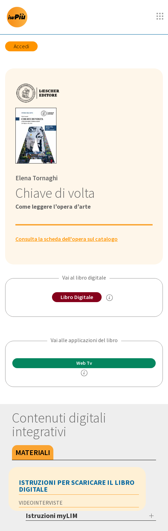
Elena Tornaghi (36, 178)
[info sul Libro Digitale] (109, 298)
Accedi (21, 46)
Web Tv (84, 363)
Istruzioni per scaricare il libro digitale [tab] (76, 485)
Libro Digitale (77, 297)
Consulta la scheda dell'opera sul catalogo (66, 238)
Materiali (32, 452)
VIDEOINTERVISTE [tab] (41, 502)
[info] (84, 373)
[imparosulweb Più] (18, 17)
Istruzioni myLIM (52, 515)
